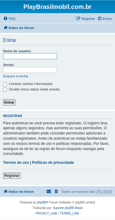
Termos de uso (16, 162)
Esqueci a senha (15, 76)
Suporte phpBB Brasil (67, 208)
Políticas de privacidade (53, 162)
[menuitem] (9, 18)
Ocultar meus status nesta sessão (31, 89)
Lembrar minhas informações (28, 84)
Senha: (8, 65)
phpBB (41, 202)
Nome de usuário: (17, 51)
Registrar (11, 176)
